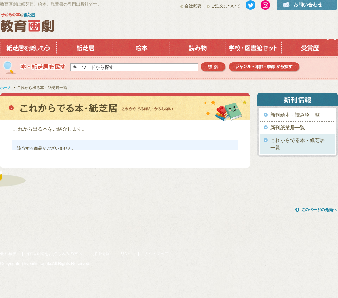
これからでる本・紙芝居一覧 (297, 143)
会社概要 (192, 6)
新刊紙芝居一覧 (287, 127)
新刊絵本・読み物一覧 (295, 115)
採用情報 (101, 253)
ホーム (6, 87)
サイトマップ (156, 253)
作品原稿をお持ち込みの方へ (54, 253)
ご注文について (225, 6)
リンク (126, 253)
